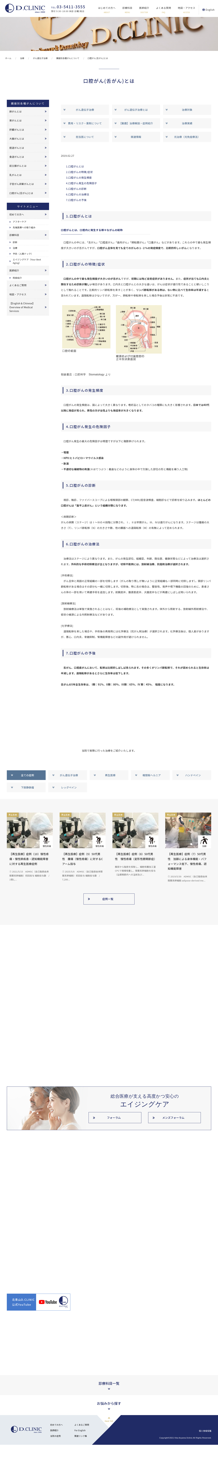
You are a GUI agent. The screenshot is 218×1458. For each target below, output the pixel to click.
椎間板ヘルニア (152, 775)
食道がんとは (16, 156)
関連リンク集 (80, 1435)
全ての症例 (27, 775)
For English (79, 1430)
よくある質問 (163, 10)
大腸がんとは (16, 138)
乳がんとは (15, 175)
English (210, 9)
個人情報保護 (205, 1430)
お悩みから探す (109, 1403)
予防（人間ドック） (23, 253)
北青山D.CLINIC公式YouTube (23, 1302)
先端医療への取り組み (24, 227)
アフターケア (19, 221)
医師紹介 (144, 10)
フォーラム (114, 1118)
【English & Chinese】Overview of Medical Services (22, 307)
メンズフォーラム (173, 1118)
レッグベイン (69, 787)
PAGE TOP (109, 1421)
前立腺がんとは (17, 165)
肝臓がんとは (16, 129)
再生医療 (110, 775)
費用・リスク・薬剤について (85, 123)
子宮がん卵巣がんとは (21, 184)
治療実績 (187, 123)
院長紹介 (17, 277)
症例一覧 (107, 899)
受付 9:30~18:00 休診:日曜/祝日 (68, 9)
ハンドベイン (193, 775)
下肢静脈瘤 (27, 787)
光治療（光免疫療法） (187, 137)
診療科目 (127, 10)
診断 (15, 242)
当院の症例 (55, 1435)
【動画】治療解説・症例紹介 (136, 123)
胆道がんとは (16, 147)
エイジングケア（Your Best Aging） (27, 261)
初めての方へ (16, 214)
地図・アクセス (186, 10)
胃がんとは (15, 120)
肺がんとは (15, 111)
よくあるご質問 (17, 285)
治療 (15, 248)
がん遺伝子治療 (85, 109)
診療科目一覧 (109, 1383)
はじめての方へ (107, 10)
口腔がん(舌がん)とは (21, 193)
